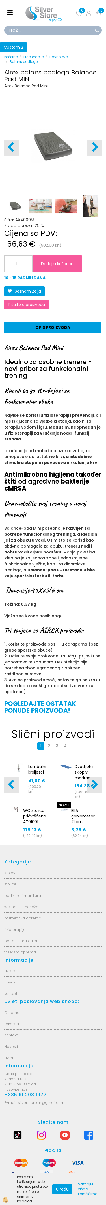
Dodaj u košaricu (57, 264)
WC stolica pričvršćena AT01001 (34, 816)
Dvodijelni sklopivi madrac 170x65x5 (84, 775)
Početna (11, 56)
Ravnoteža (58, 56)
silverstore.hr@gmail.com (41, 1102)
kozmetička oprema (22, 918)
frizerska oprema (20, 952)
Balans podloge (24, 61)
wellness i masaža (21, 907)
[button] (94, 148)
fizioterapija (15, 929)
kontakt (10, 993)
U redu (62, 1189)
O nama (12, 1012)
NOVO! (64, 805)
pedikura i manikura (22, 895)
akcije (9, 971)
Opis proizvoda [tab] (52, 327)
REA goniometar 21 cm (83, 816)
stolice (10, 884)
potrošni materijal (20, 941)
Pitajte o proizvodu (26, 304)
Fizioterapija (33, 56)
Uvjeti (9, 1058)
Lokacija (11, 1024)
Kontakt (11, 1035)
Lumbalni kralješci (37, 769)
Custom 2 (13, 47)
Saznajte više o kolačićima (88, 1189)
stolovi (10, 873)
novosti (11, 982)
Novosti (11, 1046)
